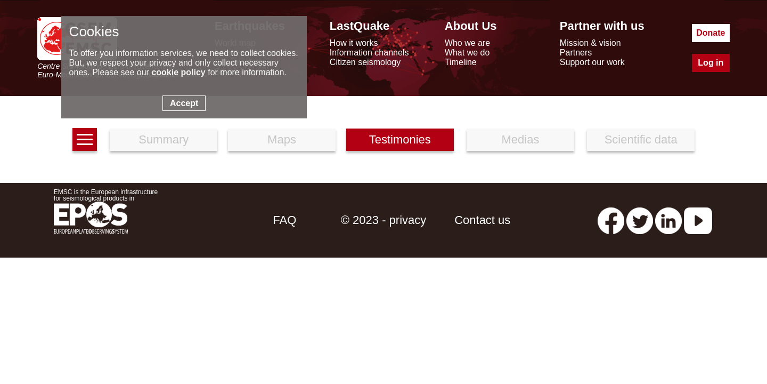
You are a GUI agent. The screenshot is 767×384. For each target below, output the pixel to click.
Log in (710, 62)
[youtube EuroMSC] (698, 220)
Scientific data (641, 139)
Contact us (482, 220)
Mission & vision (590, 42)
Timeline (461, 62)
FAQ (284, 220)
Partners (576, 52)
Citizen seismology (365, 62)
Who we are (467, 42)
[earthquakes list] (84, 139)
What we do (467, 52)
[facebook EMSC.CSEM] (611, 220)
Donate (710, 32)
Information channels (369, 52)
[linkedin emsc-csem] (668, 220)
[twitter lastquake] (639, 220)
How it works (354, 42)
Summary (163, 139)
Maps (281, 139)
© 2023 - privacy (384, 220)
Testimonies (400, 139)
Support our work (592, 62)
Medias (521, 139)
